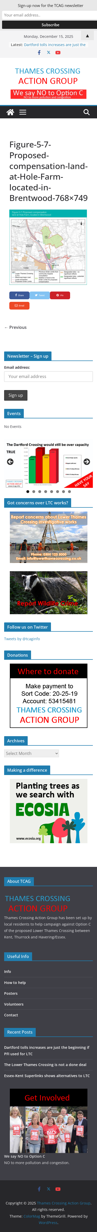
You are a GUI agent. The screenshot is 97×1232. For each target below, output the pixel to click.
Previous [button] (10, 462)
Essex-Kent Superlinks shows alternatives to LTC (47, 1075)
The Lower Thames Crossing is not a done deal (45, 1064)
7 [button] (63, 491)
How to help (15, 982)
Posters (11, 993)
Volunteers (14, 1004)
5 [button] (51, 491)
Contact (11, 1015)
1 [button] (27, 491)
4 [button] (45, 491)
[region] (48, 463)
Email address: (17, 367)
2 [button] (33, 491)
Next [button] (86, 462)
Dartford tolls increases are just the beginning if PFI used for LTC (55, 47)
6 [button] (57, 491)
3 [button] (39, 491)
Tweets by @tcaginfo (22, 638)
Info (7, 971)
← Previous (15, 327)
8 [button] (69, 491)
